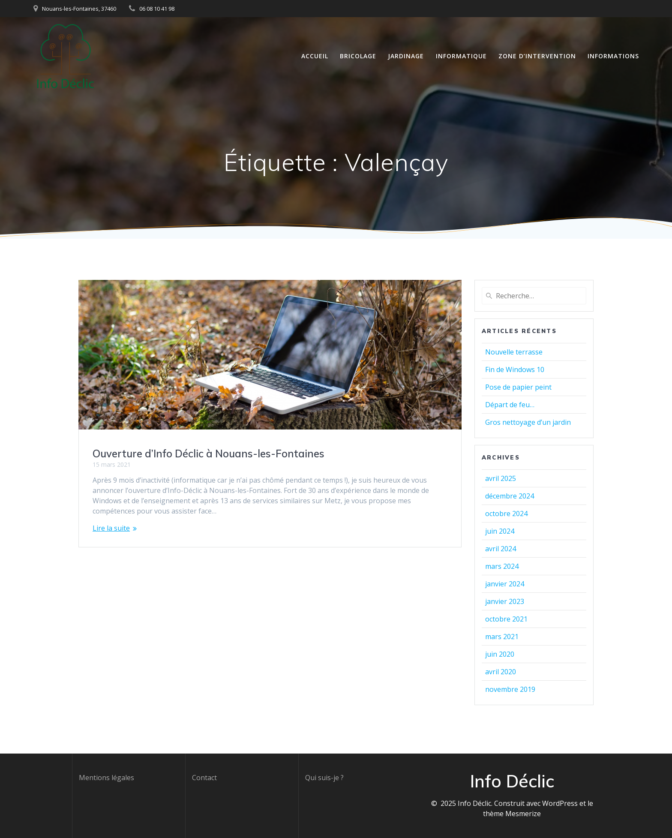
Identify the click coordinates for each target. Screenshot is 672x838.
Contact (204, 777)
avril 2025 (500, 478)
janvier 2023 (504, 601)
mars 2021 (502, 636)
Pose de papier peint (518, 387)
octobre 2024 (506, 513)
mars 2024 (502, 566)
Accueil (314, 56)
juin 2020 (499, 654)
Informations (613, 56)
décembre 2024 (509, 496)
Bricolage (358, 56)
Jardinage (406, 56)
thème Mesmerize (512, 813)
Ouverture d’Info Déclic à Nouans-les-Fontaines (208, 453)
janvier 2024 (504, 584)
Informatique (461, 56)
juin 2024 (499, 531)
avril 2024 (500, 548)
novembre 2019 (510, 689)
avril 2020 (500, 671)
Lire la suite (111, 528)
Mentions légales (106, 777)
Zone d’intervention (537, 56)
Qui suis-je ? (324, 777)
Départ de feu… (509, 404)
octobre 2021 (506, 619)
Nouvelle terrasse (514, 352)
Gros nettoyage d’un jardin (528, 422)
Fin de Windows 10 (514, 369)
